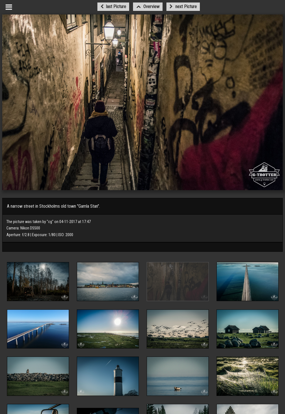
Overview (147, 6)
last (113, 6)
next (182, 6)
